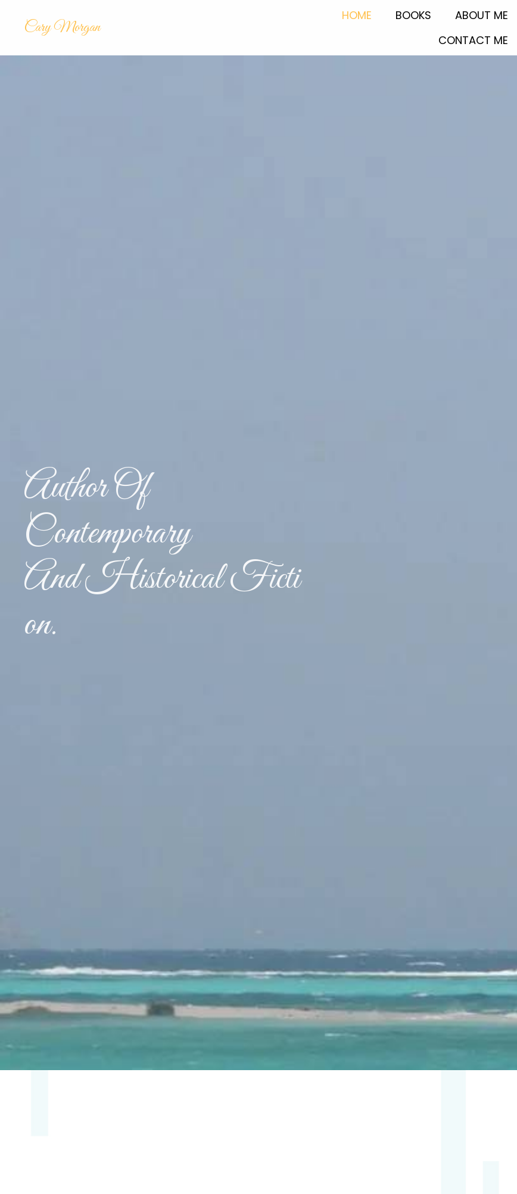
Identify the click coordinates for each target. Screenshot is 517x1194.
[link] (357, 14)
